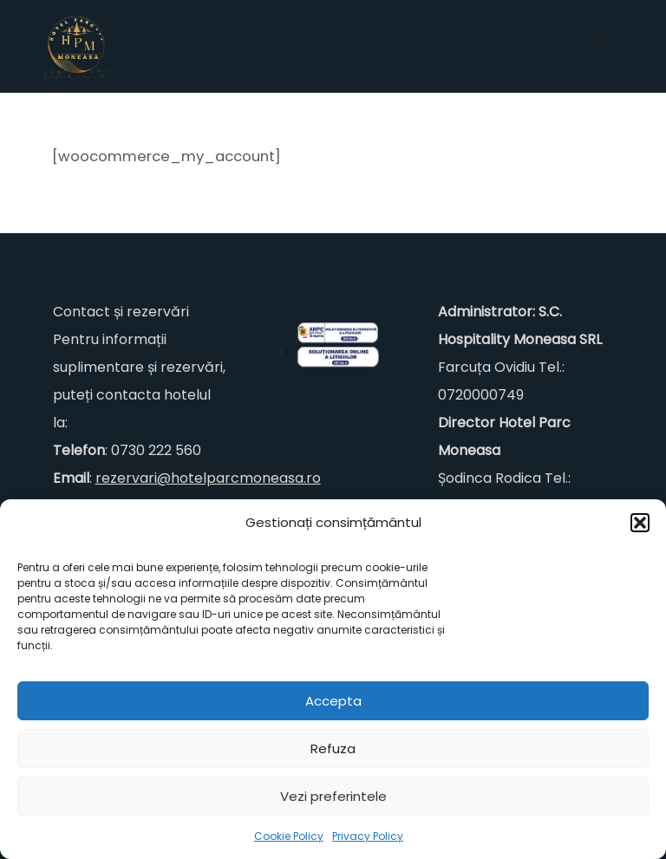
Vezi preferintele (333, 796)
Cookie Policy (288, 836)
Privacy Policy (367, 836)
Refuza (333, 748)
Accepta (333, 701)
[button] (640, 522)
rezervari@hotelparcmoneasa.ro (208, 478)
